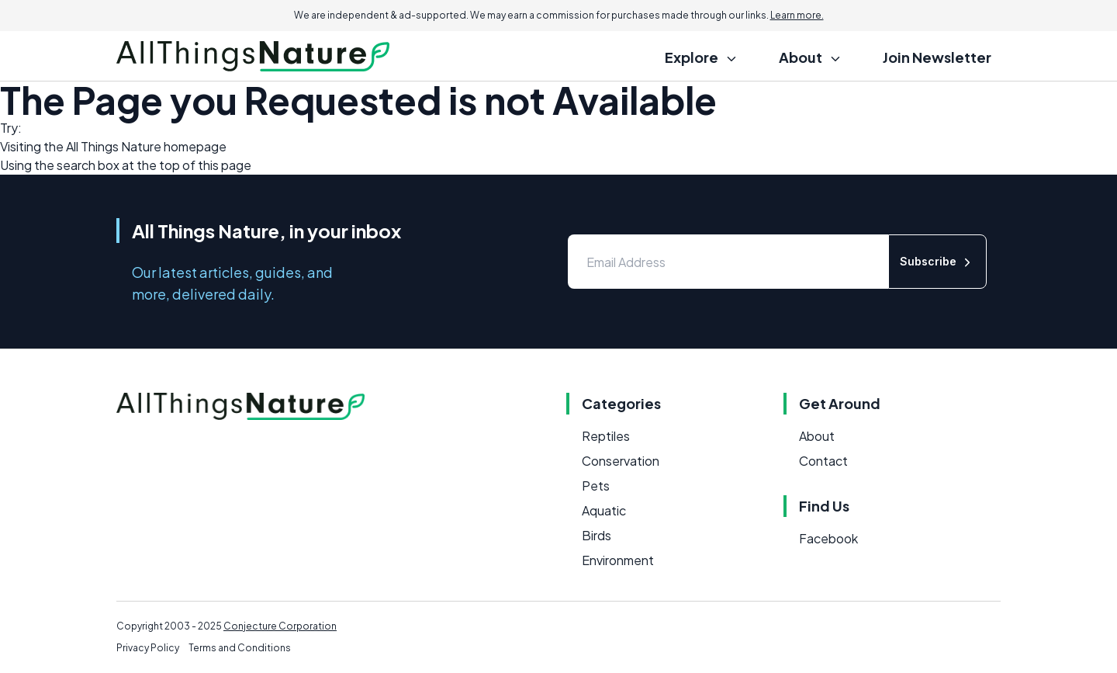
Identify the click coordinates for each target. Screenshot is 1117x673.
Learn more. (797, 15)
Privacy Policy (147, 648)
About (817, 436)
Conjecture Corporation (280, 626)
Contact (823, 461)
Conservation (620, 461)
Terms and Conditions (239, 648)
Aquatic (604, 510)
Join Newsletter (937, 57)
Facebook (828, 538)
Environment (618, 560)
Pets (596, 485)
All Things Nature (113, 146)
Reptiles (606, 436)
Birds (596, 535)
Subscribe (937, 262)
